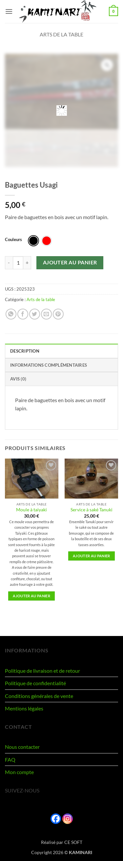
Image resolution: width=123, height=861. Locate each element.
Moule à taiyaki (31, 509)
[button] (9, 11)
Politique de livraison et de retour (42, 670)
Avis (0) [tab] (18, 378)
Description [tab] (24, 351)
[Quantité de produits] (18, 262)
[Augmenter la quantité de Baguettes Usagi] (27, 262)
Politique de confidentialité (35, 683)
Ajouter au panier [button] (31, 596)
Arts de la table (61, 34)
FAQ (10, 759)
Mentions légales (24, 708)
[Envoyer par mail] (46, 314)
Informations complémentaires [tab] (48, 365)
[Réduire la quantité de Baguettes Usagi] (9, 262)
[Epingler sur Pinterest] (58, 314)
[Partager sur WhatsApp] (11, 314)
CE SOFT (73, 842)
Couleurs (13, 239)
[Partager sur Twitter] (34, 314)
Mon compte (19, 772)
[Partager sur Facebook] (22, 314)
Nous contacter (22, 747)
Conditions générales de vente (39, 696)
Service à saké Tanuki (92, 509)
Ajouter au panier (70, 262)
